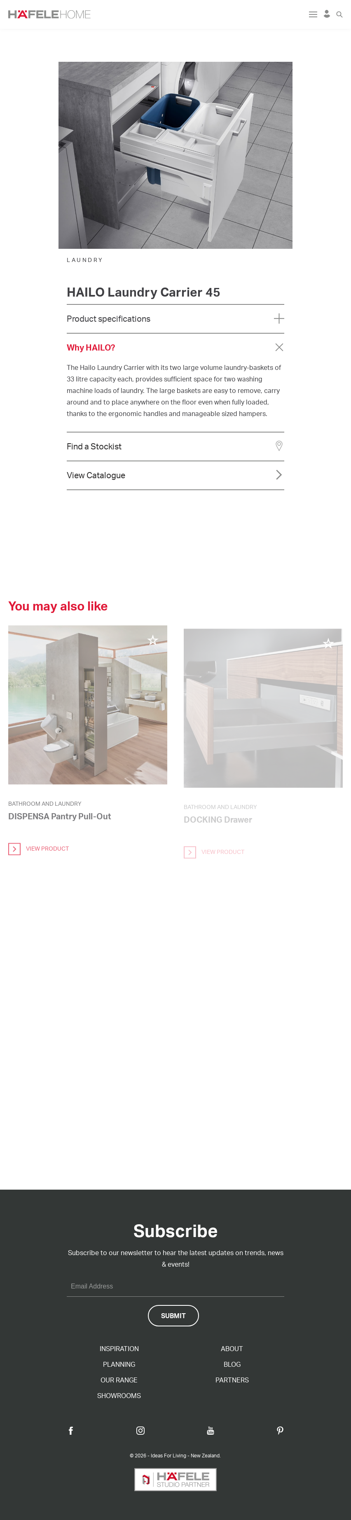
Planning (119, 1364)
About (232, 1349)
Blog (232, 1364)
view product (38, 852)
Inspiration (119, 1349)
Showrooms (119, 1395)
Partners (232, 1380)
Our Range (119, 1380)
